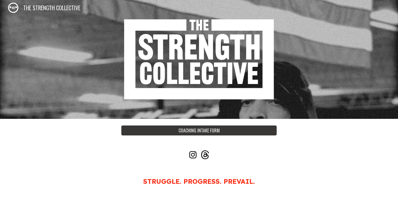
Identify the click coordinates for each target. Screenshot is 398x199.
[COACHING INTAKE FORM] (199, 130)
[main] (199, 181)
